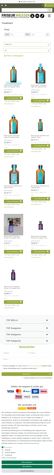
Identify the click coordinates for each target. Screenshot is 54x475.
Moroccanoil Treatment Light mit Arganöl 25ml (39, 86)
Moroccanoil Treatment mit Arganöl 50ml (40, 186)
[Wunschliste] (42, 5)
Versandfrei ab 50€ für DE (27, 1)
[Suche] (49, 10)
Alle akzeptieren (27, 462)
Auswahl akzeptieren (27, 471)
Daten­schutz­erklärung (31, 443)
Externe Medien (10, 452)
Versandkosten (9, 104)
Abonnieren (36, 374)
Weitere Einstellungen (9, 457)
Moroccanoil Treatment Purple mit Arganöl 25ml (39, 237)
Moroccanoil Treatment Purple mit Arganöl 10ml (12, 237)
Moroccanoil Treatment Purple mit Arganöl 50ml (12, 287)
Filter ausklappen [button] (13, 55)
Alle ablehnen (27, 466)
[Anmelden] (2, 5)
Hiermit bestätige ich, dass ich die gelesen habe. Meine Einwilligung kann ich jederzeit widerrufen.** (28, 367)
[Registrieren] (6, 5)
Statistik (7, 450)
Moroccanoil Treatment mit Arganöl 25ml (13, 186)
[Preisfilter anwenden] (47, 34)
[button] (27, 320)
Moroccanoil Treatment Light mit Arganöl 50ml (11, 136)
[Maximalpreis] (37, 34)
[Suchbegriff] (24, 10)
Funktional (8, 455)
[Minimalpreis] (16, 34)
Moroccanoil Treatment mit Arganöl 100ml (40, 136)
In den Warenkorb (14, 98)
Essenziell (8, 447)
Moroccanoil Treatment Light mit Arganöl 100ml (12, 86)
